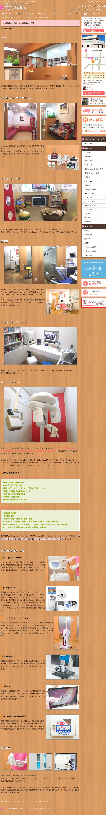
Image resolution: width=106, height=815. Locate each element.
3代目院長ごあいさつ (24, 14)
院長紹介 (87, 231)
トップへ (24, 17)
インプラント (88, 165)
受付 (3, 38)
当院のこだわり (89, 143)
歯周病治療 (87, 156)
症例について (88, 213)
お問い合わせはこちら (94, 14)
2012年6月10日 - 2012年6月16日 (10, 17)
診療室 (4, 241)
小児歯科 (87, 177)
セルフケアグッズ (89, 205)
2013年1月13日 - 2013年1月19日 (38, 17)
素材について (88, 217)
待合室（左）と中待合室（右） (17, 98)
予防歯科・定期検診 (90, 189)
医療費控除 (87, 222)
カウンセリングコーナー (14, 322)
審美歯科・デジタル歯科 (91, 173)
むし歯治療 (87, 152)
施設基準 (87, 243)
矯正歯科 (87, 185)
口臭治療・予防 (89, 193)
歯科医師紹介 (88, 235)
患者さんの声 (43, 14)
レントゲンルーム (10, 382)
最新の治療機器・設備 (12, 551)
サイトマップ (88, 255)
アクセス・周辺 (73, 14)
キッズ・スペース (10, 178)
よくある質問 (88, 209)
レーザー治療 (88, 197)
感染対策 (5, 748)
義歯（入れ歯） (89, 161)
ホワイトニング (89, 181)
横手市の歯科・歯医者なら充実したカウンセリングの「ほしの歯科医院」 (19, 1)
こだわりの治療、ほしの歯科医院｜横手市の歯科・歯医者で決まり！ (39, 809)
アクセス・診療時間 (90, 247)
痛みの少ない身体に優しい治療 (93, 169)
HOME (6, 14)
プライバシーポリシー (91, 251)
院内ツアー (87, 239)
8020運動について (89, 201)
